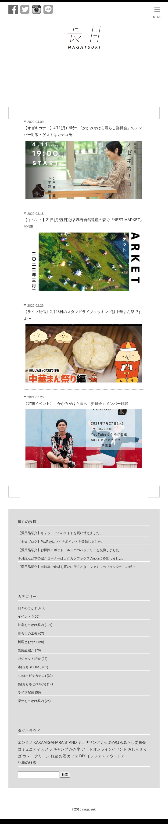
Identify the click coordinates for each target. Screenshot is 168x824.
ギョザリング (89, 742)
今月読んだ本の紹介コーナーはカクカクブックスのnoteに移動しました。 (71, 558)
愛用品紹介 (26, 650)
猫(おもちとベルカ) (32, 684)
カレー (28, 756)
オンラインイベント (110, 749)
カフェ (72, 756)
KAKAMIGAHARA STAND (55, 742)
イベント (24, 616)
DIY (82, 756)
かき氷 (74, 749)
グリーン (42, 756)
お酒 (62, 756)
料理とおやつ (27, 642)
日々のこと (26, 608)
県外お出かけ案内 (31, 701)
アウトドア (115, 756)
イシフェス (95, 756)
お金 (54, 756)
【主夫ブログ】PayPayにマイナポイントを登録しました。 (61, 541)
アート (87, 749)
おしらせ (135, 749)
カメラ (46, 749)
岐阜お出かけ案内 (31, 625)
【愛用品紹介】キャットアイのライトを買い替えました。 (60, 533)
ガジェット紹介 (29, 659)
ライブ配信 (26, 692)
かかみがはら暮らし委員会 (123, 742)
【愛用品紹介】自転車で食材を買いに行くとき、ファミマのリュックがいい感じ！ (78, 567)
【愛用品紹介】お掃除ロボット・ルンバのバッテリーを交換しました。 (70, 550)
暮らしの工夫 (27, 633)
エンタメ (25, 742)
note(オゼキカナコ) (32, 676)
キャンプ (60, 749)
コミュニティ (29, 749)
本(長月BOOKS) (29, 667)
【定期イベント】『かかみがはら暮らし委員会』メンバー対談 (76, 404)
